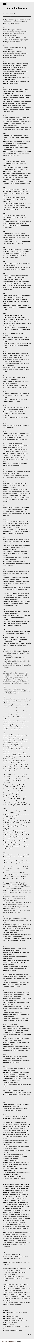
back (29, 1334)
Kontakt (19, 1341)
